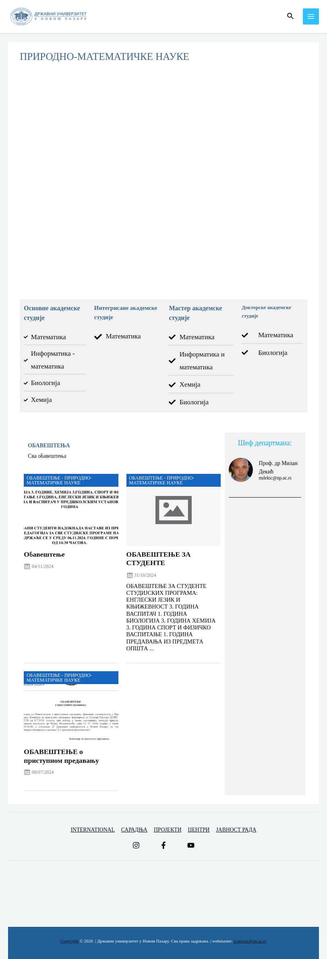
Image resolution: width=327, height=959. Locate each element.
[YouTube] (191, 845)
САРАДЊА (134, 830)
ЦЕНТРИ (199, 830)
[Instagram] (136, 845)
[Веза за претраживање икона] (290, 16)
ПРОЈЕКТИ (168, 830)
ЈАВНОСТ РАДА (236, 830)
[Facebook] (163, 845)
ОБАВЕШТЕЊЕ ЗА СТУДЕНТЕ (158, 558)
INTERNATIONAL (92, 830)
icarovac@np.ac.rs (250, 941)
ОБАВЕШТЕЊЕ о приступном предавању (61, 756)
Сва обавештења (47, 456)
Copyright (70, 941)
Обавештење (44, 554)
